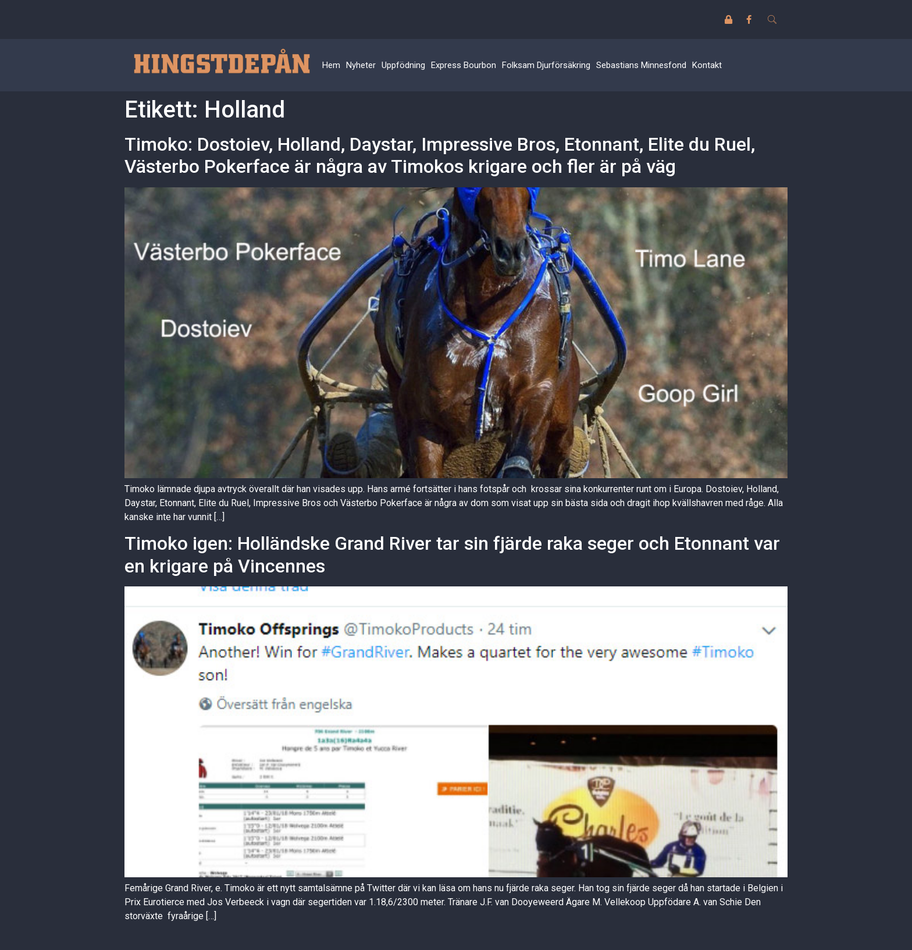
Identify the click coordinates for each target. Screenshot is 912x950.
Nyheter (361, 65)
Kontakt (707, 65)
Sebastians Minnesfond (641, 65)
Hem (331, 65)
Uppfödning (403, 65)
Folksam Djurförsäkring (546, 65)
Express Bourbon (463, 65)
